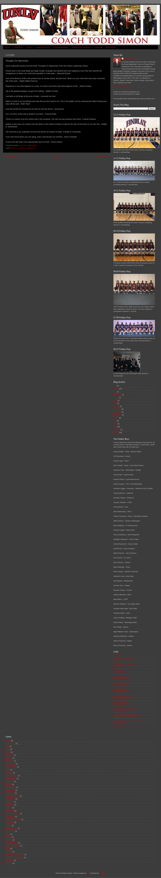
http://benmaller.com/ (121, 676)
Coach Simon (129, 58)
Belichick (8, 758)
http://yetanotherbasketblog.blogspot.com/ (128, 720)
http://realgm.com (119, 705)
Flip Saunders (10, 787)
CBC (7, 746)
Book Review (10, 743)
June (115, 400)
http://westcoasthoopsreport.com (125, 708)
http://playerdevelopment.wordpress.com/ (128, 699)
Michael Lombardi (119, 726)
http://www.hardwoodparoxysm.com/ (126, 714)
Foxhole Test (10, 790)
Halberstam (9, 811)
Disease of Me (10, 778)
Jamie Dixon (10, 816)
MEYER (8, 825)
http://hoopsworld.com (121, 685)
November (117, 412)
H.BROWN (9, 802)
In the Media (111, 47)
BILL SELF (9, 755)
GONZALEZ (9, 793)
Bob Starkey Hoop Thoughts (123, 658)
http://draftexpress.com (121, 679)
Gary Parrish (118, 670)
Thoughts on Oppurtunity (26, 148)
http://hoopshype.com (121, 682)
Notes (7, 834)
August (116, 389)
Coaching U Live (11, 775)
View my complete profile (122, 86)
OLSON (8, 837)
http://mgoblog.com (120, 690)
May (115, 403)
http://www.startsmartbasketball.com (126, 717)
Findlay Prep (118, 667)
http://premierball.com (121, 702)
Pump (7, 749)
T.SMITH (8, 851)
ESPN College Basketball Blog (124, 664)
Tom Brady (9, 860)
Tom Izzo (8, 863)
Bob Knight (9, 761)
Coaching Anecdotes (61, 47)
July (114, 386)
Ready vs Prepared (12, 846)
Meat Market (10, 831)
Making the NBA (11, 828)
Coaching (8, 773)
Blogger (102, 873)
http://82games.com (120, 673)
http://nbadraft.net (119, 693)
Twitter (7, 752)
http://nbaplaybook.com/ (122, 696)
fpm (87, 873)
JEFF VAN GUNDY (12, 813)
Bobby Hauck (10, 764)
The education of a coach (14, 854)
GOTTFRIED (10, 799)
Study (7, 849)
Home (7, 47)
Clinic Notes (18, 47)
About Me (98, 47)
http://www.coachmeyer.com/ (123, 711)
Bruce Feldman (11, 767)
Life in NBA (9, 822)
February (116, 430)
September (117, 394)
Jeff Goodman (118, 723)
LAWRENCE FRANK (13, 819)
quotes (13, 148)
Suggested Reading (42, 47)
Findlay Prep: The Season (81, 47)
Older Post (102, 156)
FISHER (8, 784)
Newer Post (11, 156)
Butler (7, 770)
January (116, 406)
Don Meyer (9, 781)
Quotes (29, 47)
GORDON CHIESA (12, 796)
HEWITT (8, 808)
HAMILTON (9, 805)
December (117, 409)
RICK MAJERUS (11, 843)
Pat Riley (8, 840)
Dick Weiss (117, 661)
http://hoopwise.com (120, 687)
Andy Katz (117, 655)
